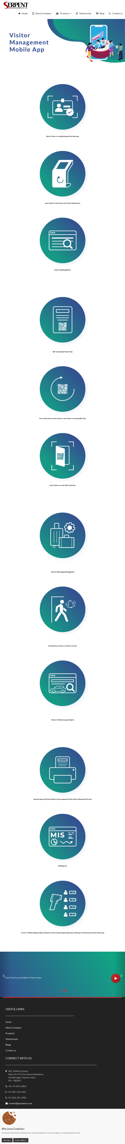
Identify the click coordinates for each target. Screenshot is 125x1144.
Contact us (11, 1050)
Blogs (8, 1044)
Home (8, 1022)
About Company (14, 1027)
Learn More (20, 1140)
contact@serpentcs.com (20, 1103)
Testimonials (12, 1039)
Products (10, 1033)
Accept (7, 1140)
